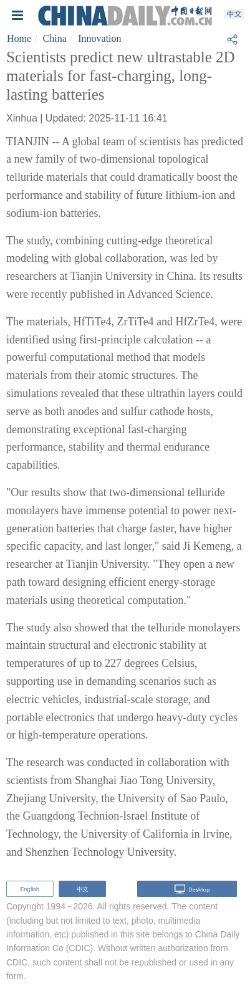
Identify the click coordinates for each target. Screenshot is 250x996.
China (55, 38)
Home (19, 38)
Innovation (99, 38)
